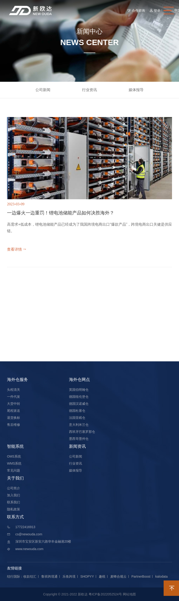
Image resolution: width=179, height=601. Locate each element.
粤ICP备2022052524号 (105, 594)
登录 (155, 10)
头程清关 (13, 389)
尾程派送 (13, 411)
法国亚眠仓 (77, 418)
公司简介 (13, 488)
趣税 (102, 576)
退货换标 (13, 418)
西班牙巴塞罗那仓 (82, 432)
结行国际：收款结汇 (21, 576)
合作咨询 (136, 10)
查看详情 (17, 251)
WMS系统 (14, 463)
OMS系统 (14, 456)
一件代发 (13, 396)
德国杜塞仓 (77, 411)
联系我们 (13, 502)
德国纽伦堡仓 (79, 396)
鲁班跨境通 (49, 576)
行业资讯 (89, 90)
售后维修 (13, 425)
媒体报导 (136, 90)
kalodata (161, 576)
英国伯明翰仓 (79, 389)
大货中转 (13, 403)
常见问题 (13, 470)
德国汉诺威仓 (79, 403)
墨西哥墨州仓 (79, 439)
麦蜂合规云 (118, 576)
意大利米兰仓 (79, 425)
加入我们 (13, 495)
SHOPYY (87, 576)
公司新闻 (42, 90)
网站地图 (129, 594)
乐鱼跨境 (69, 576)
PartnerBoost (141, 576)
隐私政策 (13, 509)
